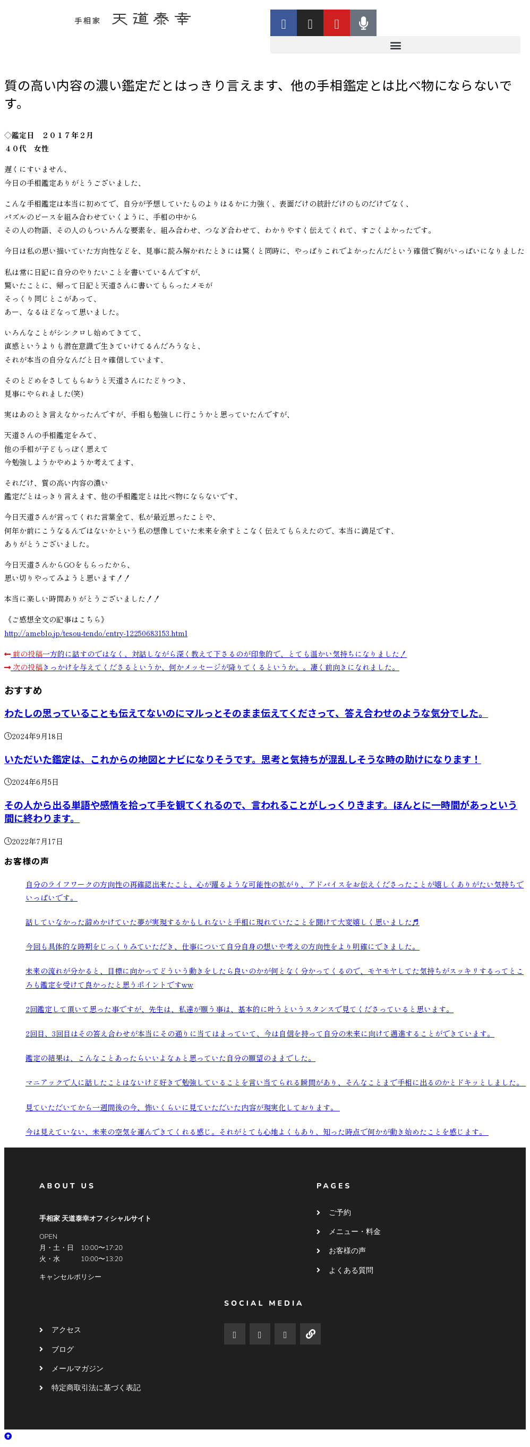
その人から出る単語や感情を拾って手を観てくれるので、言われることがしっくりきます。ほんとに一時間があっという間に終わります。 (260, 811)
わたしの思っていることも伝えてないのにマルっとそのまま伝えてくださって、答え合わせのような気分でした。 (246, 713)
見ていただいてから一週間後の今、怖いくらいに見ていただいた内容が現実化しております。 (182, 1107)
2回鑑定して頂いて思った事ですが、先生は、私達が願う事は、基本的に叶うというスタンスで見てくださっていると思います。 (239, 1009)
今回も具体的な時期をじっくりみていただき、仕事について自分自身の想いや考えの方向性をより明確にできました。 (222, 946)
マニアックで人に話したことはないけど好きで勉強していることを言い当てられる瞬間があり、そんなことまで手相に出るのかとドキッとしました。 (275, 1082)
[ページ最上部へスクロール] (8, 1436)
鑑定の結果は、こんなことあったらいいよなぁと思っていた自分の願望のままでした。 (170, 1057)
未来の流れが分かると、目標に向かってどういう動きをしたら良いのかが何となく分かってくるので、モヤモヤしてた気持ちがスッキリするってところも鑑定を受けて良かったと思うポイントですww (274, 977)
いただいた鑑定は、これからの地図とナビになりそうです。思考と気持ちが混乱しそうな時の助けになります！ (242, 759)
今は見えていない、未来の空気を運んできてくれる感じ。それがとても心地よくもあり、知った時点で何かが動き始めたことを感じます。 (257, 1131)
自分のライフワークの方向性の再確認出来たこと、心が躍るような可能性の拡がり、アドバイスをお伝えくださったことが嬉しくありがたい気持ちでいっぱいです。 (274, 891)
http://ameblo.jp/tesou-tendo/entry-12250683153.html (95, 633)
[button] (395, 45)
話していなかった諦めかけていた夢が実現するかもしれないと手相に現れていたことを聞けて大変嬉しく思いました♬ (222, 922)
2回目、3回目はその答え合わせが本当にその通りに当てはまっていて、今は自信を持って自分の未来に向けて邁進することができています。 (259, 1033)
